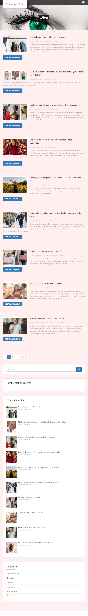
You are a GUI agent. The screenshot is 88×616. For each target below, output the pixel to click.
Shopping (51, 147)
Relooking (9, 582)
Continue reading (12, 57)
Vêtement (49, 220)
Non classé (10, 578)
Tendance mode (52, 41)
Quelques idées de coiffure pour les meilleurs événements (55, 105)
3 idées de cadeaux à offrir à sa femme (47, 284)
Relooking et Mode (15, 4)
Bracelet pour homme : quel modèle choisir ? (49, 318)
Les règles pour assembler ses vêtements (47, 37)
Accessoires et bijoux (54, 185)
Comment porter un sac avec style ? (45, 251)
